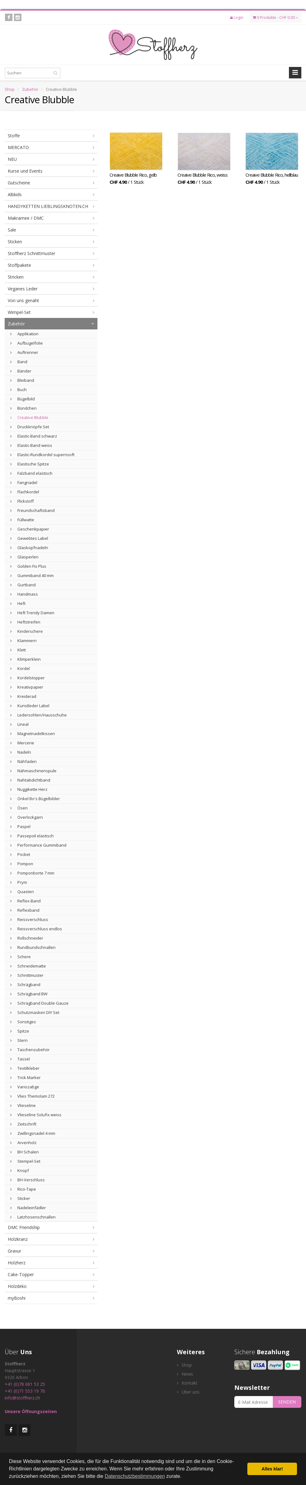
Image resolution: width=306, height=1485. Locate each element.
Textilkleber (24, 1068)
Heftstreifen (25, 622)
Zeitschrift (23, 1124)
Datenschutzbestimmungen (135, 1476)
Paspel (20, 826)
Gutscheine (19, 183)
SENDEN (287, 1402)
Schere (20, 956)
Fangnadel (23, 482)
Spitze (19, 1031)
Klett (18, 650)
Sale (12, 230)
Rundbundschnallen (33, 947)
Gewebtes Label (29, 538)
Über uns (188, 1392)
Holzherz (16, 1263)
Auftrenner (24, 352)
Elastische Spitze (29, 464)
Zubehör (30, 89)
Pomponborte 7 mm (32, 873)
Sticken (15, 242)
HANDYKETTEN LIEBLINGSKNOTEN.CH (48, 206)
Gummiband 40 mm (32, 575)
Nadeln (20, 752)
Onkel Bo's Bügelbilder (35, 798)
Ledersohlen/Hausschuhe (38, 715)
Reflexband (24, 910)
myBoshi (16, 1298)
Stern (19, 1040)
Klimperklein (25, 659)
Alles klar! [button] (272, 1468)
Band (18, 361)
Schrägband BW (28, 994)
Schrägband (25, 984)
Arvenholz (23, 1142)
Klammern (23, 640)
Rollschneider (26, 938)
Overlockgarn (26, 817)
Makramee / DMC (26, 218)
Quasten (22, 891)
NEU (12, 159)
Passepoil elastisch (32, 836)
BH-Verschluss (27, 1180)
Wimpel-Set (19, 312)
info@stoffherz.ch (22, 1398)
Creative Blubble (29, 417)
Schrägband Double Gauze (39, 1003)
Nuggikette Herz (28, 789)
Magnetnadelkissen (32, 733)
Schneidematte (28, 966)
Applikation (24, 334)
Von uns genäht (23, 300)
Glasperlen (24, 557)
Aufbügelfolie (26, 343)
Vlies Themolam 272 (32, 1096)
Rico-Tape (23, 1189)
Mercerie (22, 743)
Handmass (24, 594)
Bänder (20, 371)
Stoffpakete (19, 265)
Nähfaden (23, 761)
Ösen (19, 808)
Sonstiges (23, 1022)
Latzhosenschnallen (33, 1217)
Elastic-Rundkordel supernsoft (42, 454)
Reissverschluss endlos (36, 929)
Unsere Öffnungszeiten (31, 1411)
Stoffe (14, 136)
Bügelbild (22, 399)
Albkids (15, 194)
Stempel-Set (25, 1161)
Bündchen (23, 408)
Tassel (20, 1059)
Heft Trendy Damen (32, 612)
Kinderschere (26, 631)
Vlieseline (23, 1105)
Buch (18, 389)
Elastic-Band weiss (31, 445)
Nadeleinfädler (28, 1207)
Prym (18, 882)
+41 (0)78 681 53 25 (25, 1384)
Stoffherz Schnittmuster (31, 253)
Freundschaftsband (32, 510)
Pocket (20, 854)
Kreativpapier (26, 687)
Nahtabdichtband (30, 780)
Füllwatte (22, 519)
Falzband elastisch (31, 473)
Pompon (21, 863)
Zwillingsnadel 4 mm (32, 1133)
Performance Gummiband (38, 845)
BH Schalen (24, 1152)
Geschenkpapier (29, 529)
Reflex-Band (25, 901)
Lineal (19, 724)
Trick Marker (25, 1077)
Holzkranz (18, 1239)
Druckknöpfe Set (29, 427)
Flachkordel (24, 492)
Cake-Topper (21, 1274)
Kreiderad (23, 696)
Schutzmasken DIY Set (34, 1012)
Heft (17, 603)
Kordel (20, 668)
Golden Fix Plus (28, 566)
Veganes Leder (23, 289)
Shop (10, 89)
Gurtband (23, 585)
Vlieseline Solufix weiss (35, 1114)
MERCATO (18, 147)
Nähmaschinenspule (33, 770)
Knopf (19, 1170)
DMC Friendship (24, 1227)
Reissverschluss (29, 919)
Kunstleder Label (29, 705)
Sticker (20, 1198)
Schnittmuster (26, 975)
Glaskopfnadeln (29, 547)
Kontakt (187, 1383)
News (185, 1374)
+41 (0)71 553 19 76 (25, 1391)
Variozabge (24, 1087)
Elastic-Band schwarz (33, 436)
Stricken (16, 277)
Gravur (14, 1251)
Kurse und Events (25, 171)
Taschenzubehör (30, 1049)
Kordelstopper (27, 678)
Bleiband (22, 380)
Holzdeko (17, 1286)
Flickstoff (22, 501)
